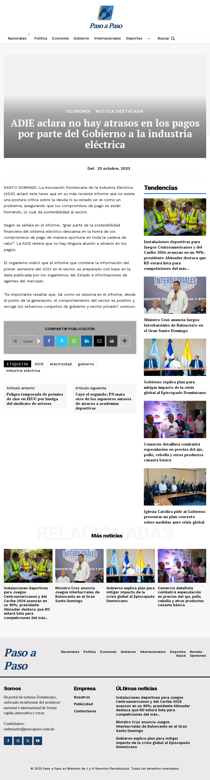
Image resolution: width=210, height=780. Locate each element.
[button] (167, 38)
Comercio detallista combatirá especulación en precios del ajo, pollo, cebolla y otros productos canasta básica (173, 452)
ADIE (39, 364)
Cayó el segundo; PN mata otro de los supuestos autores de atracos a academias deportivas (103, 401)
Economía (79, 111)
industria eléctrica (23, 371)
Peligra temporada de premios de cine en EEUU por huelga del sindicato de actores (35, 399)
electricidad (61, 364)
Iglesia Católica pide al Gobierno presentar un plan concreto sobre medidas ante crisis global (174, 517)
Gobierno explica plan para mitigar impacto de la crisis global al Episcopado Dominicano (175, 387)
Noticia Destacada (119, 111)
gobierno (86, 364)
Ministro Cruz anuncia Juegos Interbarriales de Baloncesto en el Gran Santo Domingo (173, 325)
